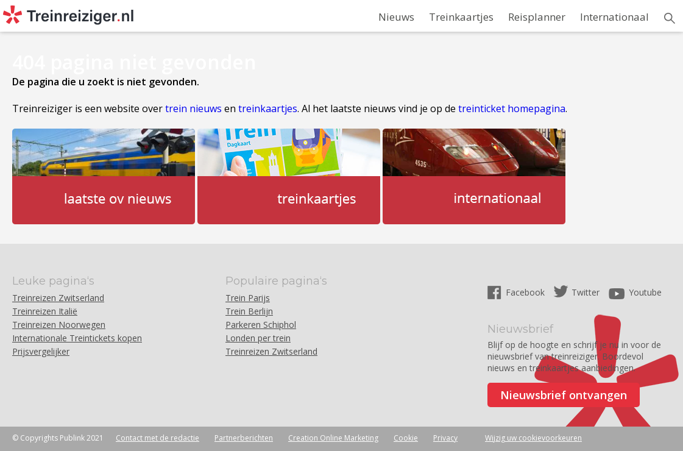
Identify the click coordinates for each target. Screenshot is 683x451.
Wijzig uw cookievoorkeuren (533, 438)
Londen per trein (258, 338)
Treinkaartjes (461, 17)
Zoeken (669, 18)
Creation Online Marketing (333, 438)
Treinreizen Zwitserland (58, 298)
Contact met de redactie (157, 438)
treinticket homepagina (511, 108)
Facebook (526, 292)
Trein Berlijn (249, 311)
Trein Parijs (247, 298)
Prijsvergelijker (40, 351)
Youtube (645, 292)
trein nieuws (193, 108)
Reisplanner (536, 17)
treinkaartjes (267, 108)
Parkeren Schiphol (260, 324)
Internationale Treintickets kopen (77, 338)
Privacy (445, 438)
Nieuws (396, 17)
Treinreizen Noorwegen (58, 324)
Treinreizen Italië (44, 311)
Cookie (406, 438)
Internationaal (614, 17)
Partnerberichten (243, 438)
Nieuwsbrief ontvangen (563, 395)
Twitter (586, 292)
